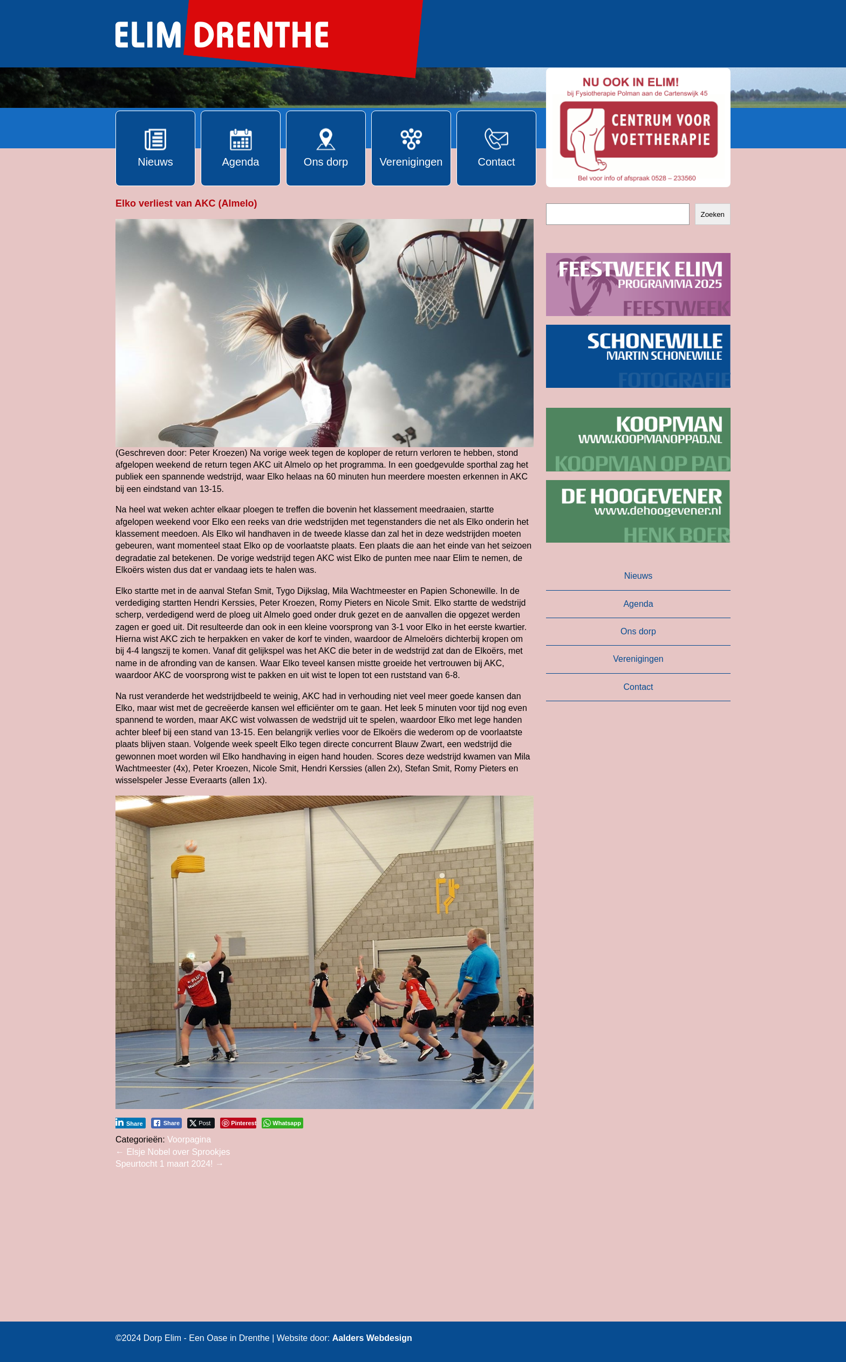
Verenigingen (638, 658)
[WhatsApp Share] (282, 1123)
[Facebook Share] (166, 1123)
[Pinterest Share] (238, 1123)
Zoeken (713, 214)
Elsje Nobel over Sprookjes (172, 1151)
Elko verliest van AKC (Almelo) (186, 203)
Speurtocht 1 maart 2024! (169, 1163)
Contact (638, 687)
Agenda (638, 603)
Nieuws (638, 575)
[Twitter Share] (201, 1123)
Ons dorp (638, 631)
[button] (638, 127)
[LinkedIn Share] (129, 1123)
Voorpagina (189, 1139)
